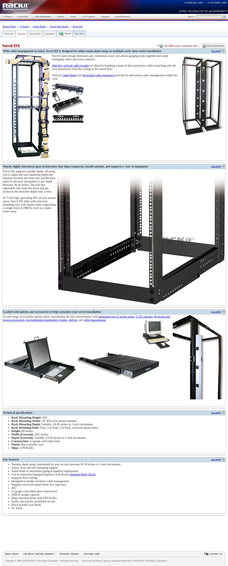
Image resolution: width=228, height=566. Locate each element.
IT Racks (7, 16)
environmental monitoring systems (46, 320)
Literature (49, 33)
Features (21, 33)
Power (72, 16)
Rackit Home (9, 26)
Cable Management (42, 16)
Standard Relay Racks (83, 474)
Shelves (60, 16)
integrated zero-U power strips (116, 316)
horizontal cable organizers (98, 75)
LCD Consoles (88, 16)
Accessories (22, 16)
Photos (67, 33)
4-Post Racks (39, 26)
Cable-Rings (69, 75)
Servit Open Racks (59, 26)
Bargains (104, 16)
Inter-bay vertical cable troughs (70, 65)
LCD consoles (144, 316)
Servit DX (77, 26)
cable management (95, 320)
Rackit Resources (122, 16)
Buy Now (79, 33)
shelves (72, 320)
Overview (8, 33)
